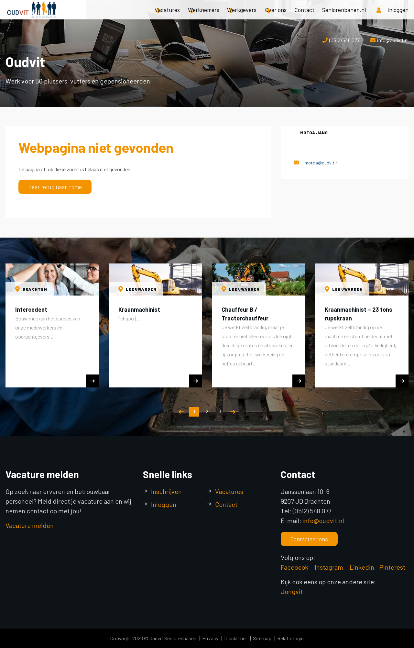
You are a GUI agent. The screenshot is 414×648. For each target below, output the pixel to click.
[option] (52, 325)
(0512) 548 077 (344, 40)
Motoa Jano (314, 132)
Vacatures (167, 16)
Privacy (210, 638)
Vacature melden (29, 525)
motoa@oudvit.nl (322, 162)
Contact (304, 16)
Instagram (329, 567)
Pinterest (392, 567)
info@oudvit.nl (393, 40)
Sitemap (262, 638)
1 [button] (194, 411)
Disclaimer (235, 638)
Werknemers (203, 16)
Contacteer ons (309, 538)
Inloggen (163, 504)
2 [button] (207, 411)
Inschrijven (166, 491)
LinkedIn (362, 567)
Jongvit (292, 591)
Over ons (276, 16)
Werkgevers (241, 16)
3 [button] (220, 411)
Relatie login (290, 638)
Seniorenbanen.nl (344, 16)
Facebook (294, 567)
